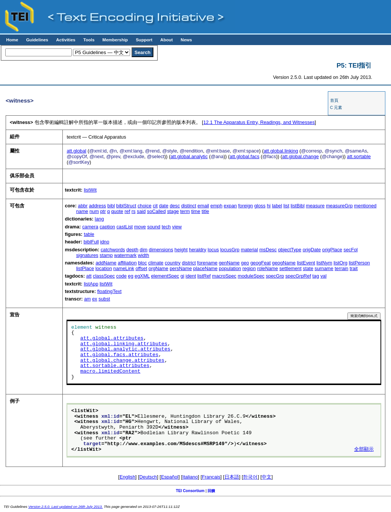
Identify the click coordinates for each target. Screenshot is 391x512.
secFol (351, 249)
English (127, 477)
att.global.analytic (189, 156)
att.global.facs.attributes (119, 355)
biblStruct (126, 205)
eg (130, 276)
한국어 (250, 477)
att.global (76, 151)
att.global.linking (281, 151)
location (103, 268)
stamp (106, 255)
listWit (90, 190)
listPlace (85, 268)
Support (144, 40)
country (172, 263)
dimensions (161, 249)
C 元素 (336, 107)
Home (12, 40)
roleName (267, 268)
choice (145, 205)
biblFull (91, 242)
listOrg (340, 263)
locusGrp (229, 249)
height (181, 249)
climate (156, 263)
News (186, 40)
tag (315, 276)
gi (182, 276)
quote (117, 211)
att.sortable (359, 156)
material (249, 249)
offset (141, 268)
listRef (204, 276)
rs (134, 211)
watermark (125, 255)
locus (213, 249)
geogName (284, 263)
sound (154, 227)
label (277, 205)
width (143, 255)
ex (94, 299)
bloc (142, 263)
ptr (103, 211)
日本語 (231, 477)
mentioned (365, 205)
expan (230, 205)
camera (90, 227)
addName (106, 263)
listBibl (298, 205)
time (195, 211)
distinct (188, 205)
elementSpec (165, 276)
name (82, 211)
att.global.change (300, 156)
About (166, 40)
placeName (205, 268)
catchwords (113, 249)
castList (125, 227)
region (249, 268)
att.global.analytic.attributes (125, 349)
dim (144, 249)
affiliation (127, 263)
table (89, 234)
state (308, 268)
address (97, 205)
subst (104, 299)
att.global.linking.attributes (123, 344)
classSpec (104, 276)
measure (315, 205)
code (121, 276)
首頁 (334, 100)
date (163, 205)
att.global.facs (244, 156)
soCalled (156, 211)
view (177, 227)
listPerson (359, 263)
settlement (290, 268)
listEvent (306, 263)
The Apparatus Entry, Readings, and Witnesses (259, 122)
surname (324, 268)
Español (169, 477)
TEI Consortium (190, 491)
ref (127, 211)
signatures (87, 255)
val (323, 276)
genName (229, 263)
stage (173, 211)
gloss (259, 205)
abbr (83, 205)
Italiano (190, 477)
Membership (115, 40)
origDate (312, 249)
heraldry (197, 249)
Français (211, 477)
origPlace (332, 249)
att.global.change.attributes (122, 360)
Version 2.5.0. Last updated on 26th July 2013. (65, 506)
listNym (324, 263)
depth (132, 249)
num (94, 211)
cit (155, 205)
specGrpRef (298, 276)
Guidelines (37, 40)
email (203, 205)
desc (175, 205)
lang (99, 219)
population (230, 268)
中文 (266, 477)
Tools (88, 40)
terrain (341, 268)
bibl (111, 205)
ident (191, 276)
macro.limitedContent (110, 371)
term (185, 211)
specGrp (275, 276)
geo (245, 263)
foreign (245, 205)
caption (107, 227)
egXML (142, 276)
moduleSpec (251, 276)
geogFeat (260, 263)
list (286, 205)
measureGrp (339, 205)
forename (207, 263)
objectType (289, 249)
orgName (158, 268)
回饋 (211, 491)
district (189, 263)
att (88, 276)
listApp (91, 284)
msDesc (268, 249)
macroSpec (224, 276)
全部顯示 (364, 449)
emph (217, 205)
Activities (65, 40)
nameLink (123, 268)
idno (104, 242)
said (141, 211)
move (140, 227)
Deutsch (148, 477)
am (87, 299)
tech (166, 227)
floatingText (109, 291)
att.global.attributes (111, 338)
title (205, 211)
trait (354, 268)
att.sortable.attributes (114, 365)
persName (181, 268)
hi (269, 205)
